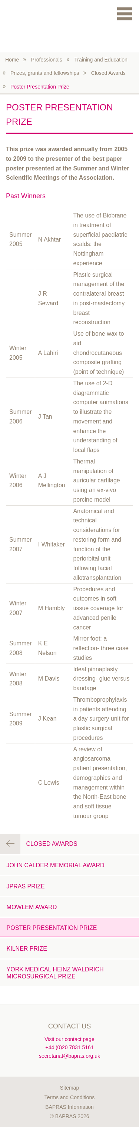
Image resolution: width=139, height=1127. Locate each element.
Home (12, 60)
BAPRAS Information (69, 1107)
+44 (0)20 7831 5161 (69, 1047)
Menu (124, 13)
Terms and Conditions (69, 1097)
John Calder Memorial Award (56, 865)
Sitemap (69, 1088)
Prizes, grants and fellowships (44, 73)
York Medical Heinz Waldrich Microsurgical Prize (55, 973)
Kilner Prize (27, 948)
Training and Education (100, 60)
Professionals (46, 60)
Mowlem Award (32, 907)
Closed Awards (108, 73)
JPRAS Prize (26, 886)
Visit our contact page (69, 1039)
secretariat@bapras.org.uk (69, 1056)
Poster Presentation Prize (39, 87)
